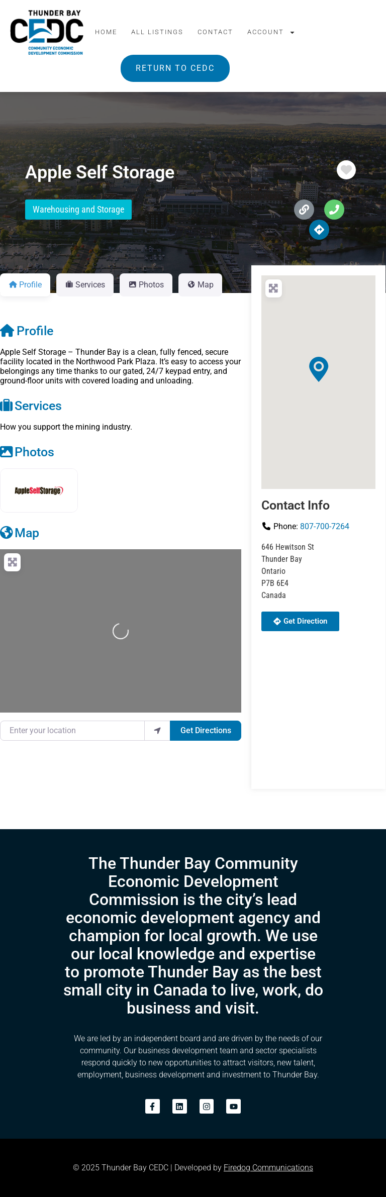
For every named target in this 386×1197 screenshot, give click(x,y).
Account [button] (271, 32)
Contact (215, 32)
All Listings (157, 32)
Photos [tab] (146, 284)
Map (19, 532)
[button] (318, 369)
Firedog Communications (268, 1167)
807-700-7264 (324, 526)
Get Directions (205, 730)
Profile (26, 330)
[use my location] (157, 731)
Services (31, 405)
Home (106, 32)
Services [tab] (85, 284)
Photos (27, 451)
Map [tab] (200, 284)
